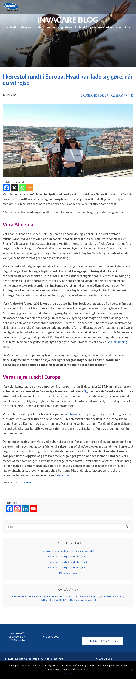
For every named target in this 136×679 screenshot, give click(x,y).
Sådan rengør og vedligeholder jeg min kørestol (68, 550)
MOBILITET (72, 596)
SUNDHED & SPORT (111, 596)
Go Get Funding (117, 342)
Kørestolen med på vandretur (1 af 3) (68, 567)
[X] (14, 187)
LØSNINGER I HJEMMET (50, 596)
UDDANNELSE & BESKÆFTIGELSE (59, 599)
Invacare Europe (103, 658)
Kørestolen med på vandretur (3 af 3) (68, 556)
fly (85, 391)
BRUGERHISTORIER (94, 95)
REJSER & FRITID (122, 95)
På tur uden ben (68, 572)
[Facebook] (6, 187)
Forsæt (68, 673)
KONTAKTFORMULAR (102, 641)
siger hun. (63, 475)
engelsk (27, 482)
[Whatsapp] (22, 187)
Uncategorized (88, 599)
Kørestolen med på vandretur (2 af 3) (68, 561)
